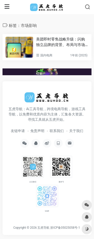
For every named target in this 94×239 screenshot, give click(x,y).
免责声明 (37, 131)
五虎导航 (43, 227)
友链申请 (18, 131)
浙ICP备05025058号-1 (65, 227)
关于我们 (76, 131)
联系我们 (57, 131)
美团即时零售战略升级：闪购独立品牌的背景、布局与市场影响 (60, 42)
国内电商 (46, 55)
